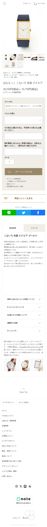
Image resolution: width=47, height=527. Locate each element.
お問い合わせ (7, 476)
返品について (11, 184)
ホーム (4, 411)
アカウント (27, 3)
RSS (30, 487)
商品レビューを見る (24, 198)
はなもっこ (7, 73)
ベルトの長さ (9, 113)
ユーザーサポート (8, 441)
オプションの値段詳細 (12, 92)
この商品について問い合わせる (16, 181)
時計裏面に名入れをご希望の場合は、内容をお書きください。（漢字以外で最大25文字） (22, 144)
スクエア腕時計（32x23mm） (22, 73)
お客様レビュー (7, 436)
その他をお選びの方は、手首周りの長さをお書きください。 (22, 129)
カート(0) (41, 3)
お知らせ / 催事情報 (9, 421)
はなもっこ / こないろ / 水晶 (28, 75)
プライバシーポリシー (10, 466)
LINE (26, 487)
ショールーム (7, 431)
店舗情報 (5, 426)
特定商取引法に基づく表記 (15, 186)
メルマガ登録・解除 (9, 471)
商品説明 (12, 228)
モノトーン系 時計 (10, 77)
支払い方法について (9, 446)
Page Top (23, 392)
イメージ (34, 228)
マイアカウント (8, 402)
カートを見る (23, 402)
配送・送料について (9, 451)
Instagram (17, 487)
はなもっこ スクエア (11, 75)
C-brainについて (7, 416)
